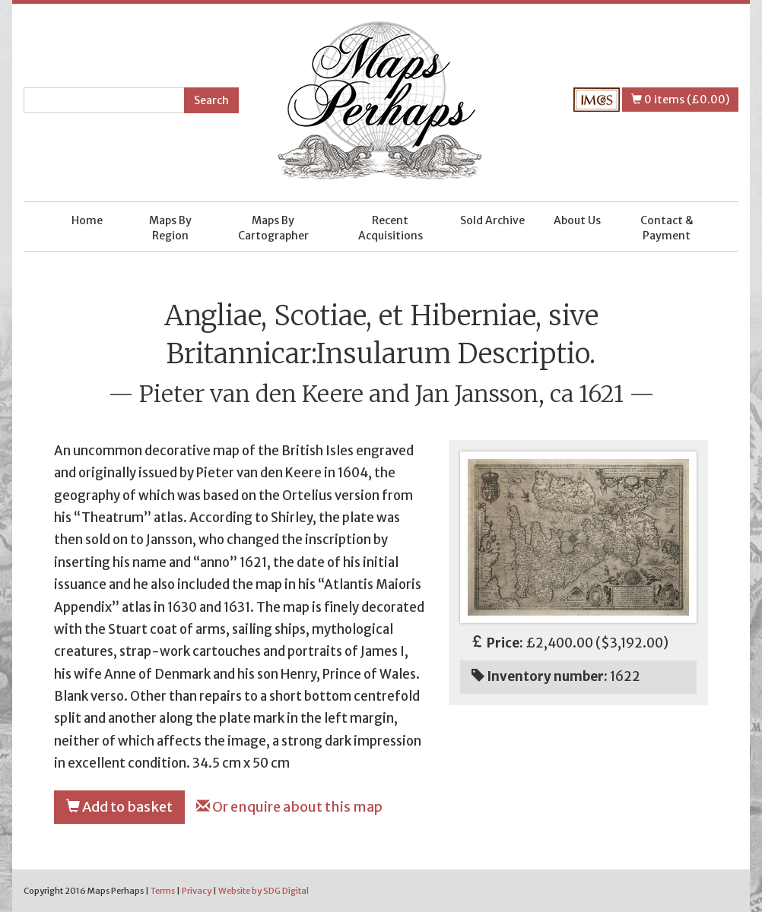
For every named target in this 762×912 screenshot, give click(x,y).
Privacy (196, 890)
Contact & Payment (667, 228)
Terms (163, 890)
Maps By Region (170, 228)
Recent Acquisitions (390, 228)
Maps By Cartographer (273, 228)
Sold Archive (492, 220)
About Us (577, 220)
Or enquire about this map (289, 806)
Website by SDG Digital (263, 890)
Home (87, 220)
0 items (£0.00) (680, 99)
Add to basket (119, 806)
